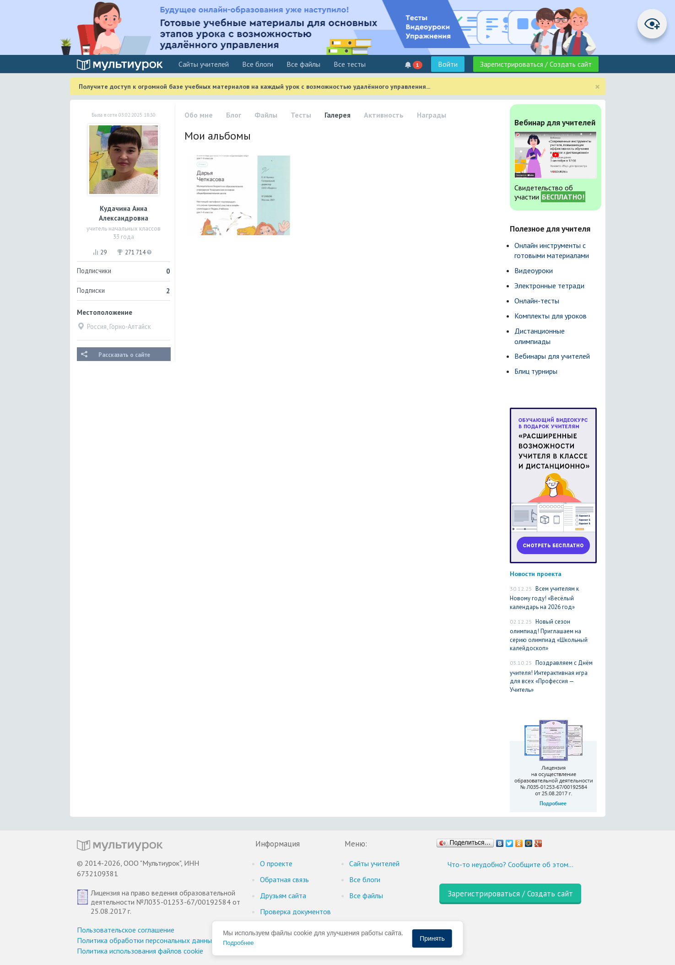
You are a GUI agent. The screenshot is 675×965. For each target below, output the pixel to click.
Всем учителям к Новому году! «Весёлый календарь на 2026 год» (544, 598)
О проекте (276, 863)
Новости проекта (536, 573)
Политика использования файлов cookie (140, 950)
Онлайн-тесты (536, 300)
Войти (448, 64)
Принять (432, 938)
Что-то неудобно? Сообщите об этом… (510, 864)
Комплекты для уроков (550, 315)
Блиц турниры (535, 371)
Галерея (337, 114)
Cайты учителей (203, 64)
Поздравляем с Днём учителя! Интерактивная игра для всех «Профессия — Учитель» (551, 676)
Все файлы (303, 64)
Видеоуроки (533, 270)
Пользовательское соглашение (125, 929)
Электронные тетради (549, 285)
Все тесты (350, 64)
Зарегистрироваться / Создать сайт (536, 64)
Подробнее (238, 942)
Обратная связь (284, 879)
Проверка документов (295, 911)
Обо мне (198, 114)
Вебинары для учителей (552, 356)
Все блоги (257, 64)
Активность (384, 114)
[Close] (597, 87)
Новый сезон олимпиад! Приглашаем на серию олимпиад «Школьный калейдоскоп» (549, 635)
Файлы (265, 114)
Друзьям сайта (283, 895)
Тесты (301, 114)
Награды (431, 114)
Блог (233, 114)
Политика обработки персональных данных (146, 940)
